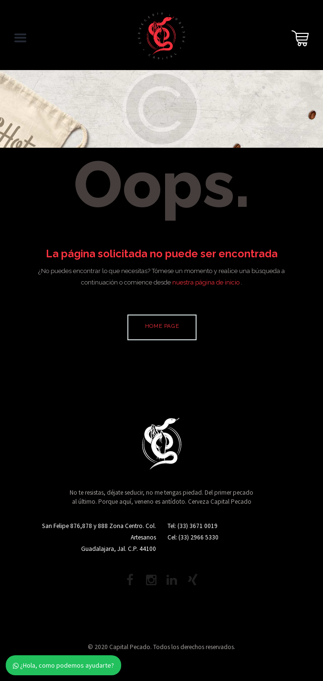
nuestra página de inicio (206, 282)
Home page (162, 326)
